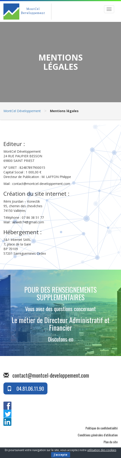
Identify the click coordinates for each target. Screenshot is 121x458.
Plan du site (111, 441)
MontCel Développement (22, 111)
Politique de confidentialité (101, 428)
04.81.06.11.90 (25, 388)
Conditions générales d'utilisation (98, 434)
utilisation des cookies (101, 450)
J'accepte (60, 455)
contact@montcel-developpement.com (50, 375)
